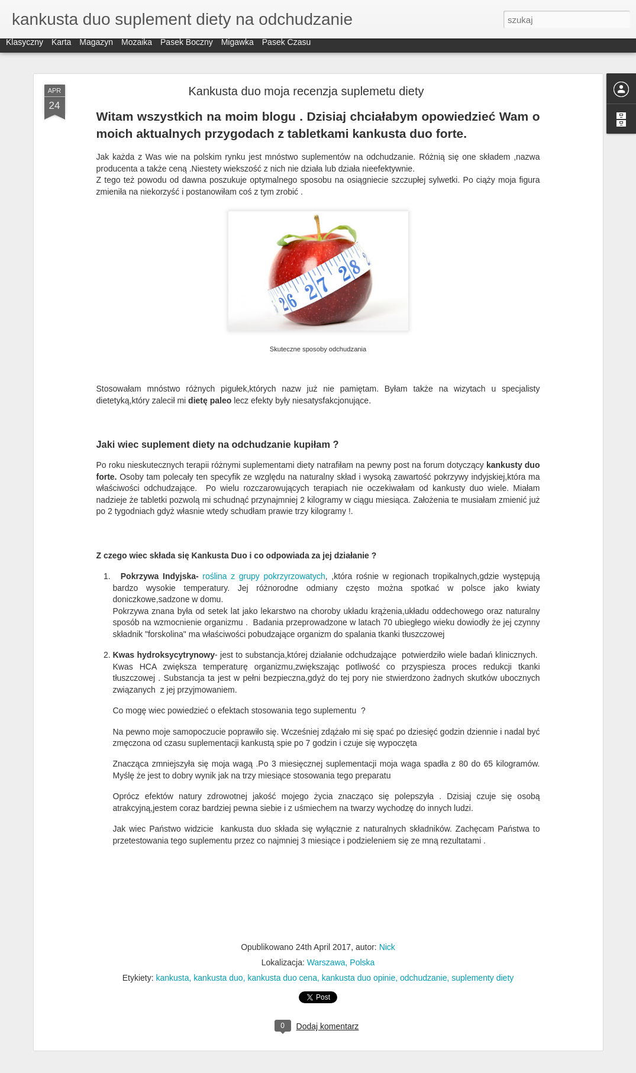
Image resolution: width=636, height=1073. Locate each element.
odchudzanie (423, 977)
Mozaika (136, 48)
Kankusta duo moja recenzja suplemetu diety (306, 91)
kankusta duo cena (282, 977)
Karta (61, 48)
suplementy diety (482, 977)
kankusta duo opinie (359, 977)
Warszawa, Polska (341, 962)
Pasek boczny (186, 48)
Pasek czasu (286, 48)
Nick (387, 947)
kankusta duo (218, 977)
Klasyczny (24, 48)
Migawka (237, 48)
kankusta (172, 977)
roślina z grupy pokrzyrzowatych (263, 576)
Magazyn (96, 48)
